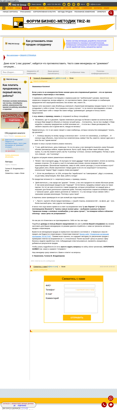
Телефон (50, 290)
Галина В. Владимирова (42, 78)
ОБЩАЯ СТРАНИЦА (28, 55)
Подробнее (22, 406)
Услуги (41, 8)
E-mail (49, 294)
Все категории (12, 55)
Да (14, 406)
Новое (10, 8)
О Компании (87, 8)
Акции (106, 8)
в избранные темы (77, 72)
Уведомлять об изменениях (33, 72)
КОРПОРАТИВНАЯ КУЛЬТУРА (44, 12)
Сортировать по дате (20, 136)
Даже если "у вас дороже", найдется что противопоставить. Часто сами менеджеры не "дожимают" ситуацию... (15, 143)
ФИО (48, 285)
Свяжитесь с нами (40, 267)
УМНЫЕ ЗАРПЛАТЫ (10, 12)
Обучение (67, 8)
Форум (25, 8)
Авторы (33, 8)
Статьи (17, 8)
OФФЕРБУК (101, 12)
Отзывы (76, 8)
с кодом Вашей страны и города (85, 289)
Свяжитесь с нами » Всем (14, 173)
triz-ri (83, 4)
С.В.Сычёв (24, 408)
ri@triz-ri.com (95, 4)
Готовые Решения (53, 8)
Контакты (98, 8)
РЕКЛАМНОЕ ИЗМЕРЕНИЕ (84, 12)
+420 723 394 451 (54, 4)
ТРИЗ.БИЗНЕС (25, 12)
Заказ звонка (36, 4)
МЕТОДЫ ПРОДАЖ (65, 12)
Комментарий (52, 298)
